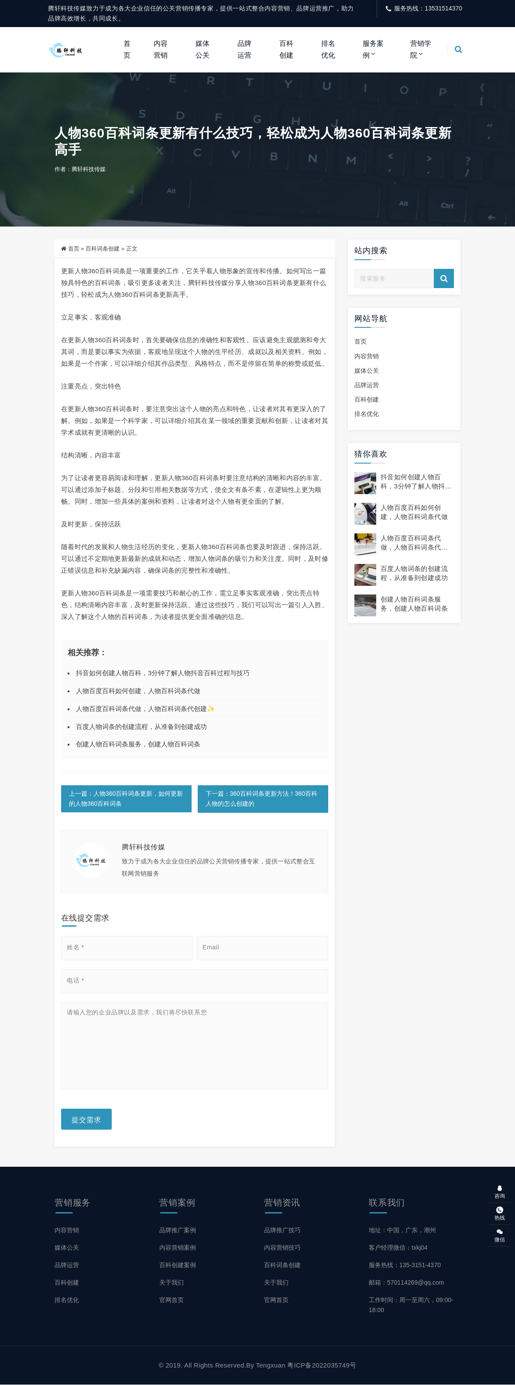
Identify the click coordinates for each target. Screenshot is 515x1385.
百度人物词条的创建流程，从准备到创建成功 (141, 727)
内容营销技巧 (282, 1247)
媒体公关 (202, 49)
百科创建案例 (177, 1265)
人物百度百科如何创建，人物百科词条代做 (138, 691)
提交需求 (86, 1119)
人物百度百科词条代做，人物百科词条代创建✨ (145, 709)
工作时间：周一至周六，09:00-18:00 (411, 1305)
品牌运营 (244, 49)
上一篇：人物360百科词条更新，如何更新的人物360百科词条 (126, 799)
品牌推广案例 (177, 1230)
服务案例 (373, 49)
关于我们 (171, 1282)
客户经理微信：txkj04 (398, 1247)
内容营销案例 (177, 1247)
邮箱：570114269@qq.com (406, 1282)
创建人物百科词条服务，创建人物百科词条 (138, 745)
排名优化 (328, 49)
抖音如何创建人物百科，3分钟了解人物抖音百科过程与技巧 (163, 673)
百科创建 (286, 49)
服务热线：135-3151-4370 (405, 1265)
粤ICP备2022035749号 (321, 1365)
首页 (127, 49)
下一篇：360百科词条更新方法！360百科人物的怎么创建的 (262, 799)
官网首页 (171, 1300)
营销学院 (420, 49)
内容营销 (161, 49)
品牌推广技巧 (282, 1230)
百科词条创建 (103, 249)
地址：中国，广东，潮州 (402, 1230)
